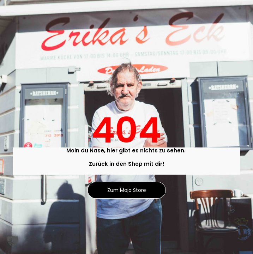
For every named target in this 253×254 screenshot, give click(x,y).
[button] (12, 241)
